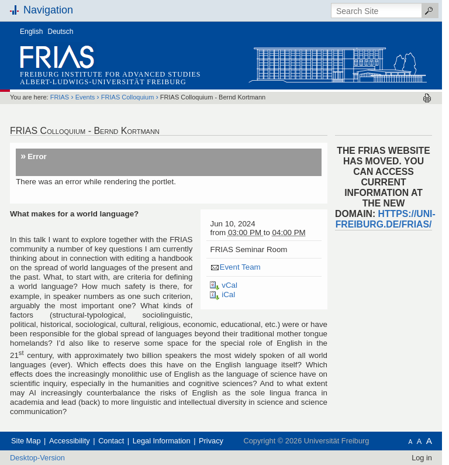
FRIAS (59, 97)
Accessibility (69, 440)
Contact (111, 440)
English (31, 31)
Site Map (26, 440)
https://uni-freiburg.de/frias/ (386, 219)
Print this (427, 98)
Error (37, 156)
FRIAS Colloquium (127, 97)
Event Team (239, 267)
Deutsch (61, 31)
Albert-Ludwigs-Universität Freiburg (103, 82)
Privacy (211, 440)
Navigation (48, 10)
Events (85, 97)
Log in (422, 457)
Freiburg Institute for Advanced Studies (110, 74)
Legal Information (162, 440)
